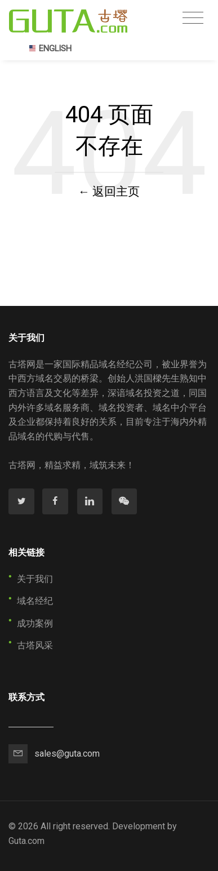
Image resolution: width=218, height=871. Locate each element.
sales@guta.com (67, 753)
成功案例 (35, 623)
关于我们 (35, 579)
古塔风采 (35, 645)
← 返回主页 (109, 191)
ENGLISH (50, 48)
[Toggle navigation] (193, 18)
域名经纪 (35, 601)
